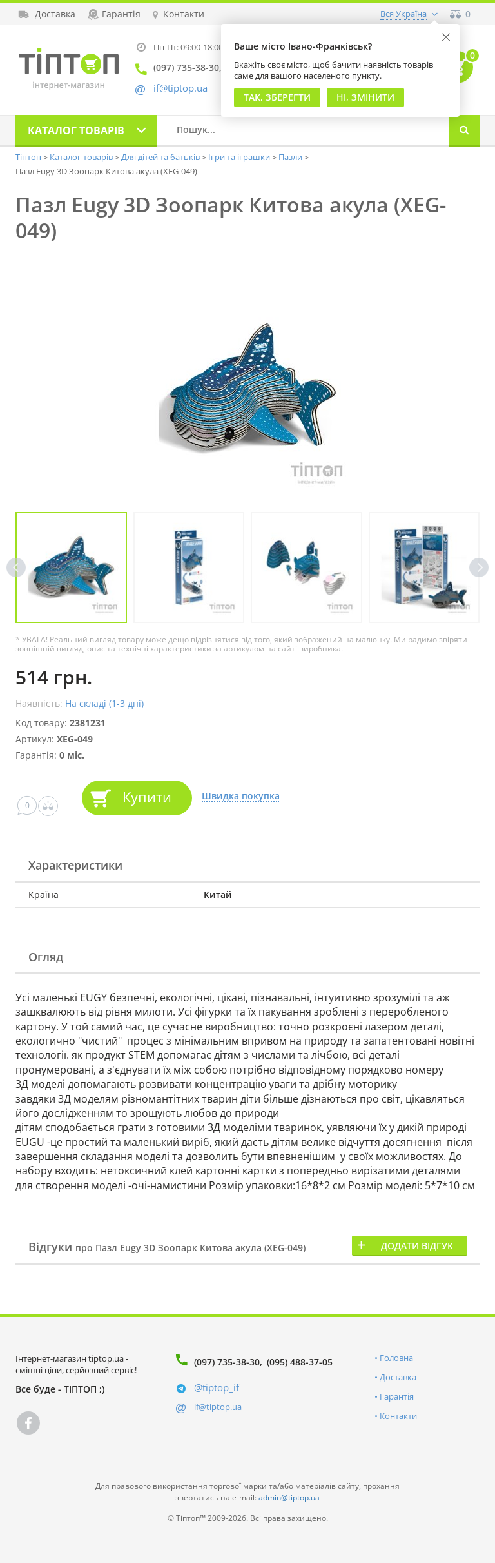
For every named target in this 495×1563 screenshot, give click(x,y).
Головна (396, 1358)
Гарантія (397, 1396)
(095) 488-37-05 (300, 1362)
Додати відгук (417, 1246)
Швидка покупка (240, 796)
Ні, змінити (365, 97)
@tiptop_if (216, 1387)
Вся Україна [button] (403, 13)
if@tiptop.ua (218, 1407)
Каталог (76, 130)
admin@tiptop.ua (289, 1497)
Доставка (398, 1377)
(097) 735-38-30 (227, 1362)
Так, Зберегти (277, 97)
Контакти (398, 1416)
